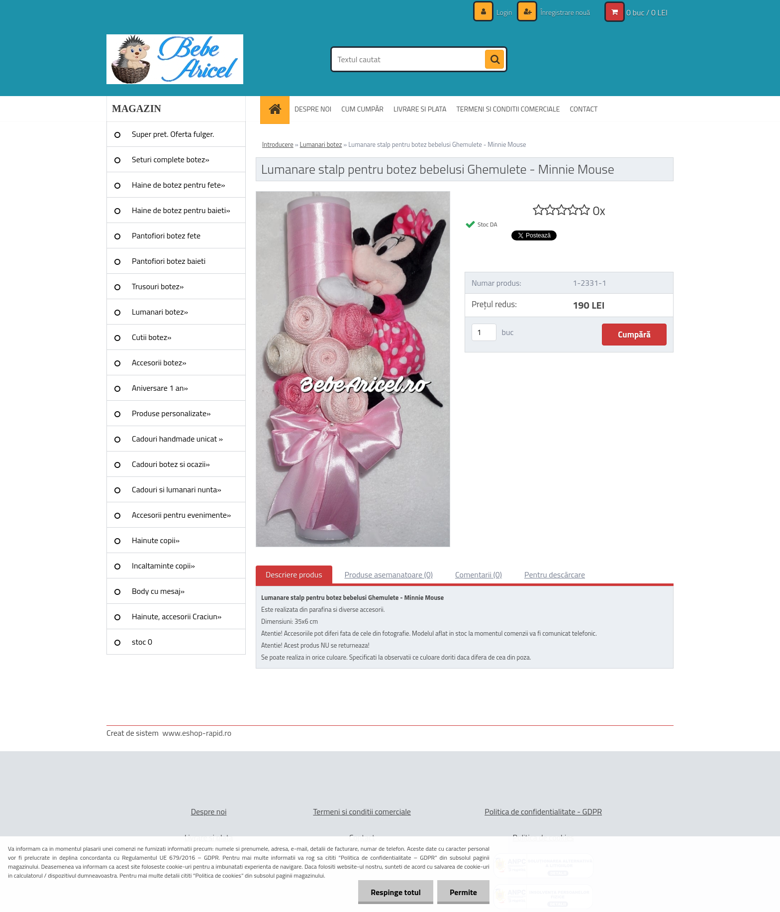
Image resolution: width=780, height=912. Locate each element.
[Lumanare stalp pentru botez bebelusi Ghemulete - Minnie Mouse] (353, 196)
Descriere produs (294, 574)
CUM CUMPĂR (362, 109)
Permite (463, 892)
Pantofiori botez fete (166, 235)
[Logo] (174, 59)
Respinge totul (396, 892)
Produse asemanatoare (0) (389, 574)
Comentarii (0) (478, 574)
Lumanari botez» (160, 312)
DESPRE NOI (312, 109)
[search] (494, 59)
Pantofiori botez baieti (168, 261)
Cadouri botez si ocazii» (171, 464)
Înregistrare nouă (564, 12)
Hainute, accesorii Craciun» (176, 616)
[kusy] (484, 332)
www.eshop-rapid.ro (196, 733)
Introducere (277, 144)
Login (504, 12)
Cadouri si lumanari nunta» (176, 489)
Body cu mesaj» (158, 591)
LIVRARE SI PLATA (419, 109)
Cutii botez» (152, 337)
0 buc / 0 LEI (647, 12)
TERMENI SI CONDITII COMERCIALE (508, 109)
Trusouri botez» (158, 286)
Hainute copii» (156, 540)
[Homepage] (278, 108)
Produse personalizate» (171, 413)
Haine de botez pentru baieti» (181, 210)
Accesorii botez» (159, 362)
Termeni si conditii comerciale (362, 811)
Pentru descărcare (554, 574)
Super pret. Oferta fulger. (173, 134)
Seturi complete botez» (170, 159)
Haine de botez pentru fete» (178, 185)
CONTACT (583, 109)
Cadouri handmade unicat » (177, 439)
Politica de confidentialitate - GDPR (543, 811)
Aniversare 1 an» (160, 388)
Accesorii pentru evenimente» (181, 515)
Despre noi (209, 811)
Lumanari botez (321, 144)
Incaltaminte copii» (163, 565)
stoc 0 (142, 642)
